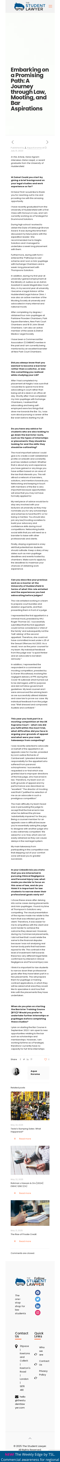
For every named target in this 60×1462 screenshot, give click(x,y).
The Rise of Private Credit (24, 1234)
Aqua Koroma (34, 147)
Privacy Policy (42, 1372)
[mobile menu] (50, 6)
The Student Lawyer (34, 1446)
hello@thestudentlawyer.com (20, 1402)
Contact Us (42, 1362)
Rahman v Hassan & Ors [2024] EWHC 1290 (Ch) (27, 1185)
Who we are (42, 1351)
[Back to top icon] (30, 1438)
